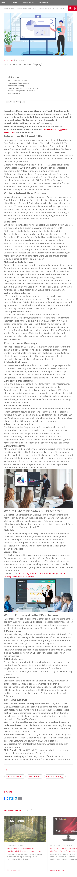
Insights (13, 2)
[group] (25, 846)
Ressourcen (28, 2)
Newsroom (43, 2)
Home (4, 2)
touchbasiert (34, 776)
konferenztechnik (15, 776)
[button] (27, 810)
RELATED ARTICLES (15, 102)
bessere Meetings (55, 776)
